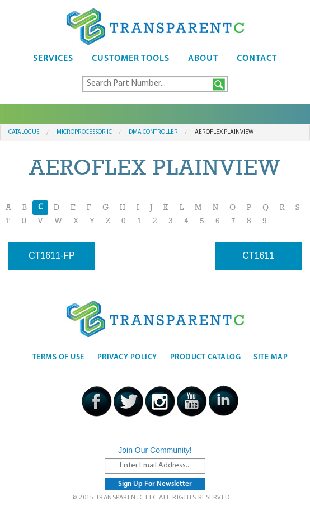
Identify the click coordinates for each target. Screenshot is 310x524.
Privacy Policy (127, 357)
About (203, 58)
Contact (257, 58)
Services (53, 58)
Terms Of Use (58, 357)
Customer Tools (131, 58)
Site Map (270, 357)
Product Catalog (205, 357)
